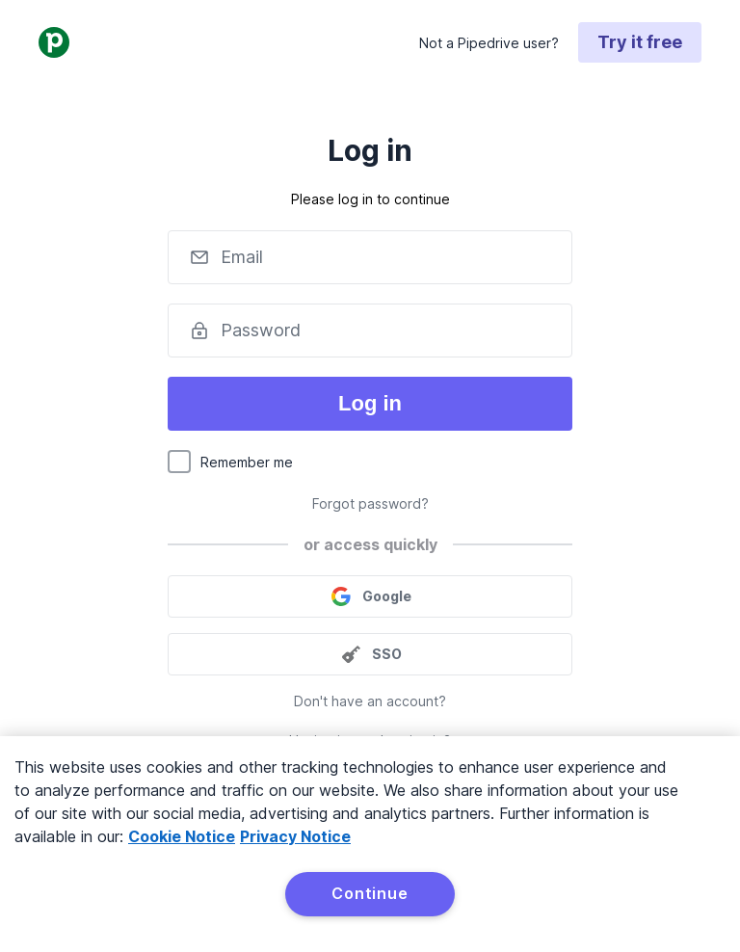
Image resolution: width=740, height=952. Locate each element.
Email (242, 257)
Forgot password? (370, 503)
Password (261, 330)
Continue (369, 893)
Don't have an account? (370, 701)
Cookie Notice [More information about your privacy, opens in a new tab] (181, 836)
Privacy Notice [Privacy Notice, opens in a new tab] (295, 836)
